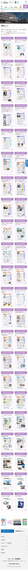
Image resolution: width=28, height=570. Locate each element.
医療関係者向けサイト (20, 531)
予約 (18, 2)
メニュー (25, 2)
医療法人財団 (14, 559)
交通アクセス (23, 560)
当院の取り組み (22, 9)
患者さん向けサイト (7, 531)
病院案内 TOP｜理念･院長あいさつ (10, 9)
